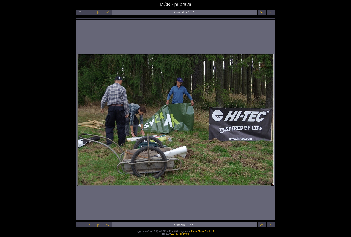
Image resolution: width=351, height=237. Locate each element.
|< (98, 12)
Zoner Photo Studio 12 (202, 231)
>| (271, 12)
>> (261, 12)
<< (107, 12)
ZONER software (180, 234)
